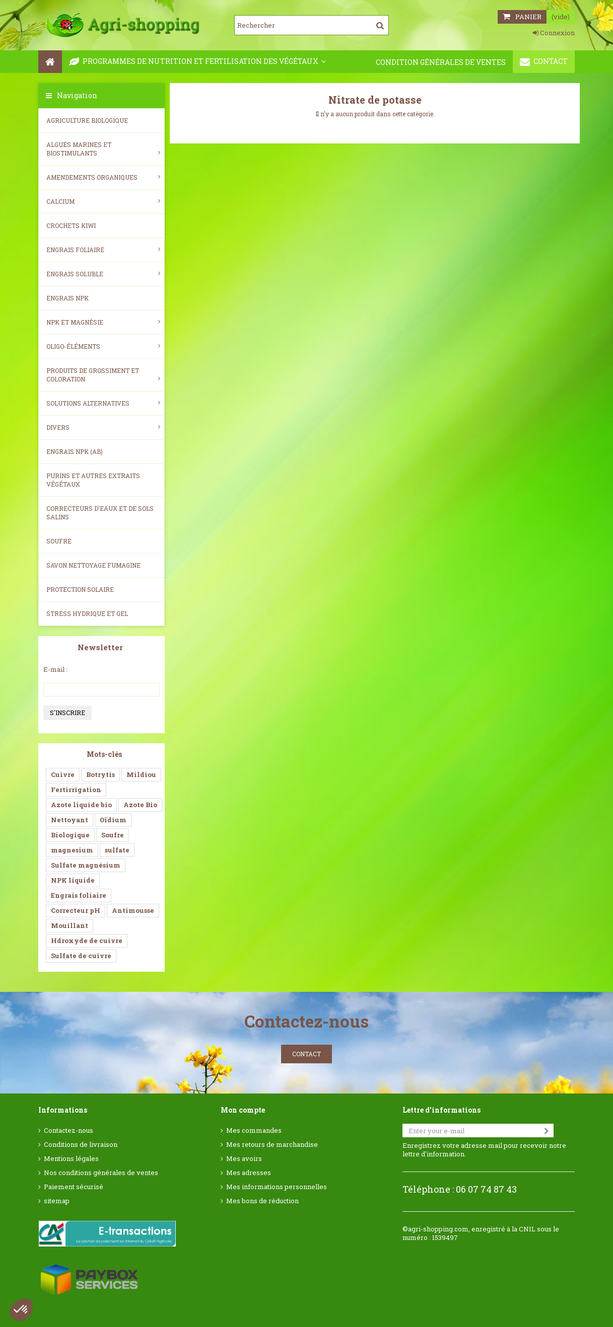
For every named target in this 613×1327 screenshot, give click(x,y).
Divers (103, 427)
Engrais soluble (103, 274)
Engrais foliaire (103, 250)
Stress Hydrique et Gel (87, 613)
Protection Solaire (80, 589)
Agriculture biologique (87, 120)
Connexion (554, 32)
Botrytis (100, 774)
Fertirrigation (76, 789)
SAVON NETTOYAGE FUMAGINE (93, 565)
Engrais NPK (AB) (74, 451)
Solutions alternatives (103, 403)
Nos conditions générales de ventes (101, 1172)
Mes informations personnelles (276, 1187)
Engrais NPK (67, 298)
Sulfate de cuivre (81, 955)
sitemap (57, 1201)
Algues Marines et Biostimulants (103, 148)
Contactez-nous (68, 1130)
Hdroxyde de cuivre (86, 940)
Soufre (59, 541)
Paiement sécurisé (73, 1187)
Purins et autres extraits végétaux (93, 480)
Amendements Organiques (103, 177)
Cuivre (63, 774)
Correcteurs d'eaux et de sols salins (100, 512)
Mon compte (243, 1110)
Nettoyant (69, 819)
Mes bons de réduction (262, 1201)
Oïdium (113, 819)
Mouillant (69, 925)
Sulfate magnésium (85, 865)
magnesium (72, 849)
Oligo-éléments (103, 346)
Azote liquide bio (81, 804)
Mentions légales (71, 1158)
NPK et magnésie (103, 322)
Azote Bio (140, 804)
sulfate (117, 849)
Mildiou (141, 774)
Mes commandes (254, 1130)
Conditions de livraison (80, 1144)
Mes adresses (248, 1172)
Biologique (70, 834)
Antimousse (133, 910)
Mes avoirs (244, 1158)
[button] (21, 1310)
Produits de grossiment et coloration (103, 374)
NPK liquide (73, 880)
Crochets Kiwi (71, 225)
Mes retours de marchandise (272, 1144)
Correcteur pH (75, 910)
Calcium (103, 201)
